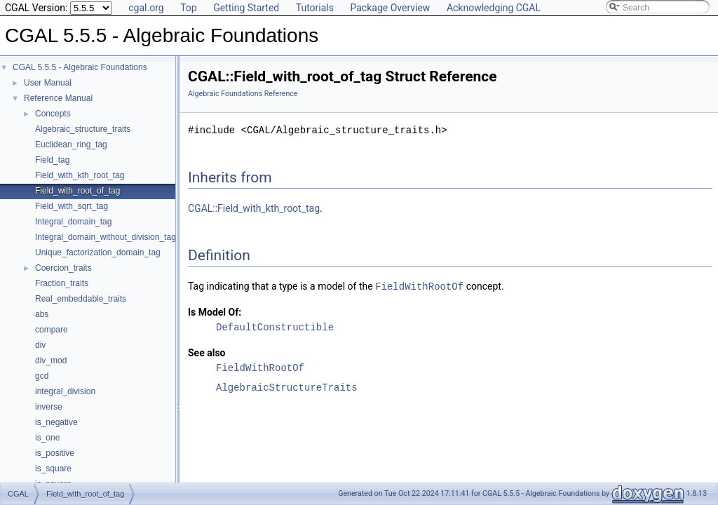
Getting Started (246, 7)
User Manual (48, 83)
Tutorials (315, 7)
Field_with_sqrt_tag (71, 206)
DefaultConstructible (275, 326)
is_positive (54, 453)
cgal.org (145, 7)
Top (188, 7)
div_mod (51, 360)
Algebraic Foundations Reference (243, 93)
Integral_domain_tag (73, 222)
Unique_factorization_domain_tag (98, 252)
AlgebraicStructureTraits (287, 386)
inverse (48, 407)
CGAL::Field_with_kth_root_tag (254, 208)
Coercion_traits (63, 268)
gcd (41, 376)
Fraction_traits (61, 283)
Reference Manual (58, 98)
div (40, 345)
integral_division (65, 391)
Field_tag (52, 160)
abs (41, 314)
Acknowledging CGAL (494, 7)
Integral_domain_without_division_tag (105, 237)
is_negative (56, 422)
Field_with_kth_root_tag (79, 175)
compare (51, 330)
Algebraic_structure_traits (82, 129)
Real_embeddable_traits (80, 299)
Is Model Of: (214, 311)
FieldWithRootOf (419, 285)
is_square (53, 468)
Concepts (53, 114)
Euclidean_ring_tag (71, 144)
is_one (47, 438)
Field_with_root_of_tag (77, 191)
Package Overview (390, 7)
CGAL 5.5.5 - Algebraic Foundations (80, 67)
